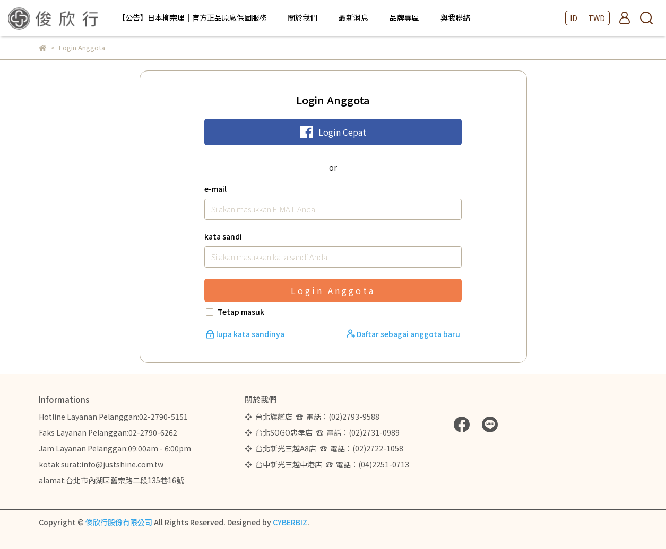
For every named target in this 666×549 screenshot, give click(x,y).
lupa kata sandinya (246, 334)
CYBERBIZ (290, 522)
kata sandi (223, 236)
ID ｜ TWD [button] (587, 18)
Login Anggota (333, 290)
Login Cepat (333, 132)
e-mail (215, 188)
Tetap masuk (241, 311)
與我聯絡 (455, 17)
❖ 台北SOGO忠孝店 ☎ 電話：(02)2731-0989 (322, 432)
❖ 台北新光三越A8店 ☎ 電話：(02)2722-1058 (324, 448)
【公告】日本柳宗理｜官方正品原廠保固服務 (192, 17)
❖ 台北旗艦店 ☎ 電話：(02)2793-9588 (314, 416)
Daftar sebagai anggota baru (403, 334)
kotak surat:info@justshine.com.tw (101, 464)
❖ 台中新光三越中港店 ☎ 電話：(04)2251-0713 (327, 464)
